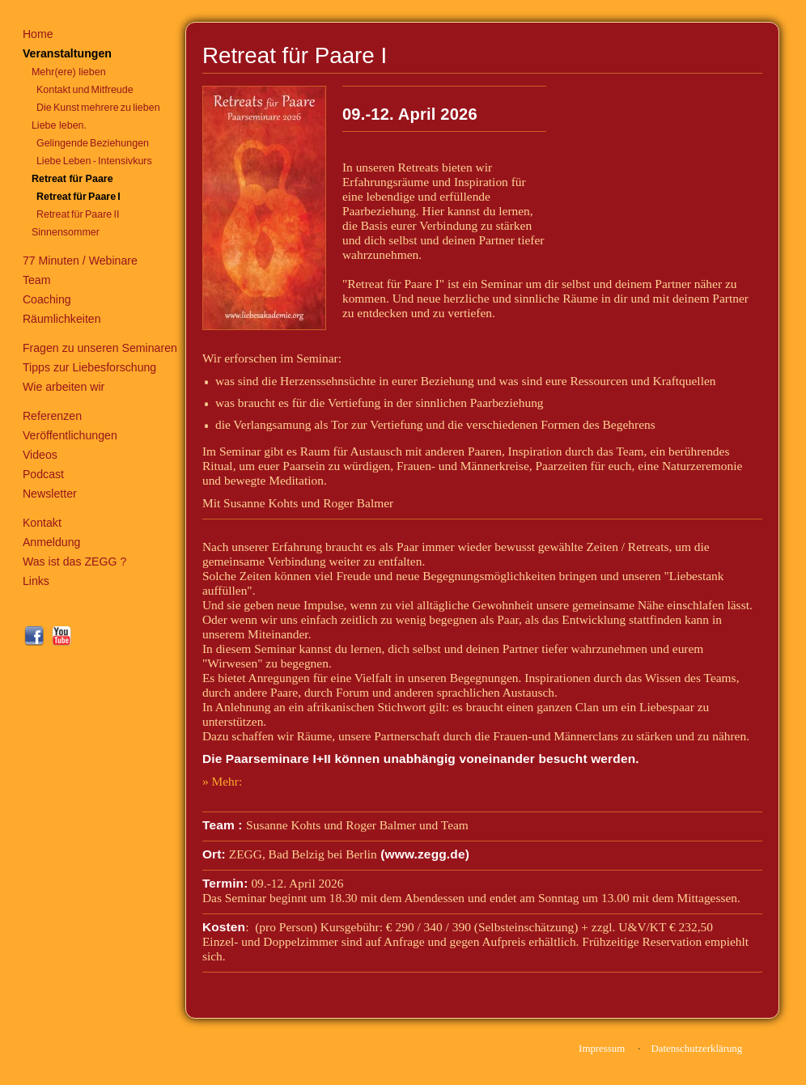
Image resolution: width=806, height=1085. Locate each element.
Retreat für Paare (72, 178)
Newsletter (50, 493)
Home (38, 34)
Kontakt (42, 522)
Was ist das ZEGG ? (74, 561)
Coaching (47, 299)
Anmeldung (52, 542)
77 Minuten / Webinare (80, 260)
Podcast (43, 474)
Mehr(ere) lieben (69, 72)
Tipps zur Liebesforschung (89, 367)
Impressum (602, 1048)
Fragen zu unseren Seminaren (100, 347)
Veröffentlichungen (70, 435)
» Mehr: (222, 781)
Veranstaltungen (67, 53)
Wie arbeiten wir (63, 386)
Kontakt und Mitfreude (85, 89)
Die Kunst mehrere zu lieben (98, 107)
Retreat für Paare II (78, 214)
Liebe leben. (59, 125)
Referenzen (52, 415)
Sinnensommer (66, 232)
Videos (40, 454)
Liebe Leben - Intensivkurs (94, 161)
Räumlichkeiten (62, 318)
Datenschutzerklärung (696, 1048)
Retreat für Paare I (78, 196)
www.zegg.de (425, 854)
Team (37, 279)
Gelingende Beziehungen (92, 143)
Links (36, 580)
